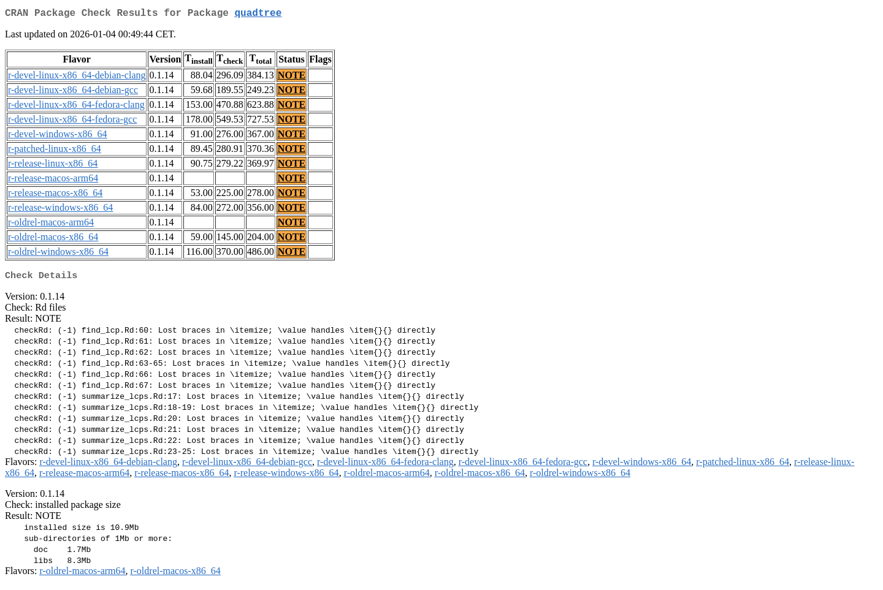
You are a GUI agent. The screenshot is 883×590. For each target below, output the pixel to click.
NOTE (291, 77)
